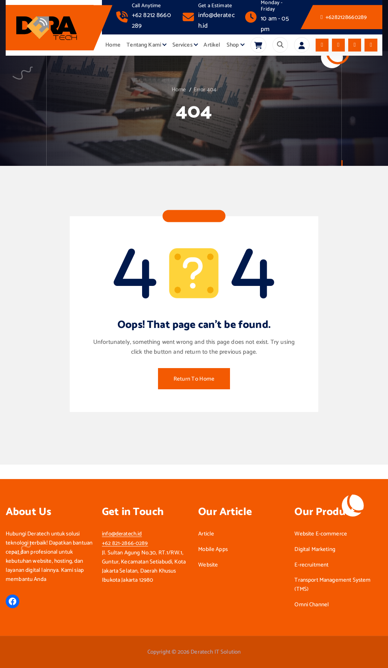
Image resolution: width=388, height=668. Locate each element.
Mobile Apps (213, 549)
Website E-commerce (320, 533)
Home (112, 45)
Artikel (211, 45)
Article (206, 533)
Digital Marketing (314, 549)
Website (208, 564)
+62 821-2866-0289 (125, 543)
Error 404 (205, 89)
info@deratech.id (122, 533)
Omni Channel (311, 604)
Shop (233, 45)
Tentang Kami (144, 45)
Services (182, 45)
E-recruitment (311, 564)
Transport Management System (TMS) (332, 585)
